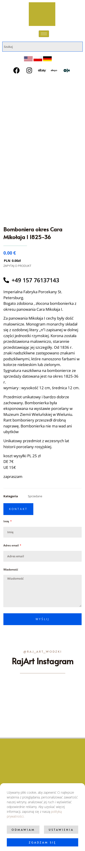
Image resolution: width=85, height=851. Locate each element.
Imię (6, 521)
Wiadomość (10, 569)
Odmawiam (23, 829)
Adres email (11, 545)
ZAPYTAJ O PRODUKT (17, 266)
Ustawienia (61, 829)
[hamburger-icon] (44, 33)
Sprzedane (35, 496)
